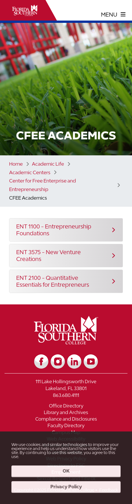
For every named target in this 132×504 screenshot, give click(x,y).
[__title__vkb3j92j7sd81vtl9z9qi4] (66, 342)
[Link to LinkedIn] (74, 361)
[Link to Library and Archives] (66, 413)
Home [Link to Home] (16, 164)
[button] (66, 229)
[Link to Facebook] (41, 361)
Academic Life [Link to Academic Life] (48, 164)
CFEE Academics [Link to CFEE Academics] (28, 198)
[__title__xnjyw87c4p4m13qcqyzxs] (25, 10)
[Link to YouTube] (91, 361)
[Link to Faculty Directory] (66, 426)
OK (66, 471)
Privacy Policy (66, 486)
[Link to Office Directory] (66, 406)
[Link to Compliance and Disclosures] (66, 419)
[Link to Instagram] (58, 361)
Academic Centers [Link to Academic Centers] (29, 172)
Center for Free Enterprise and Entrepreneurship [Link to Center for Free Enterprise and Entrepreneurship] (42, 185)
